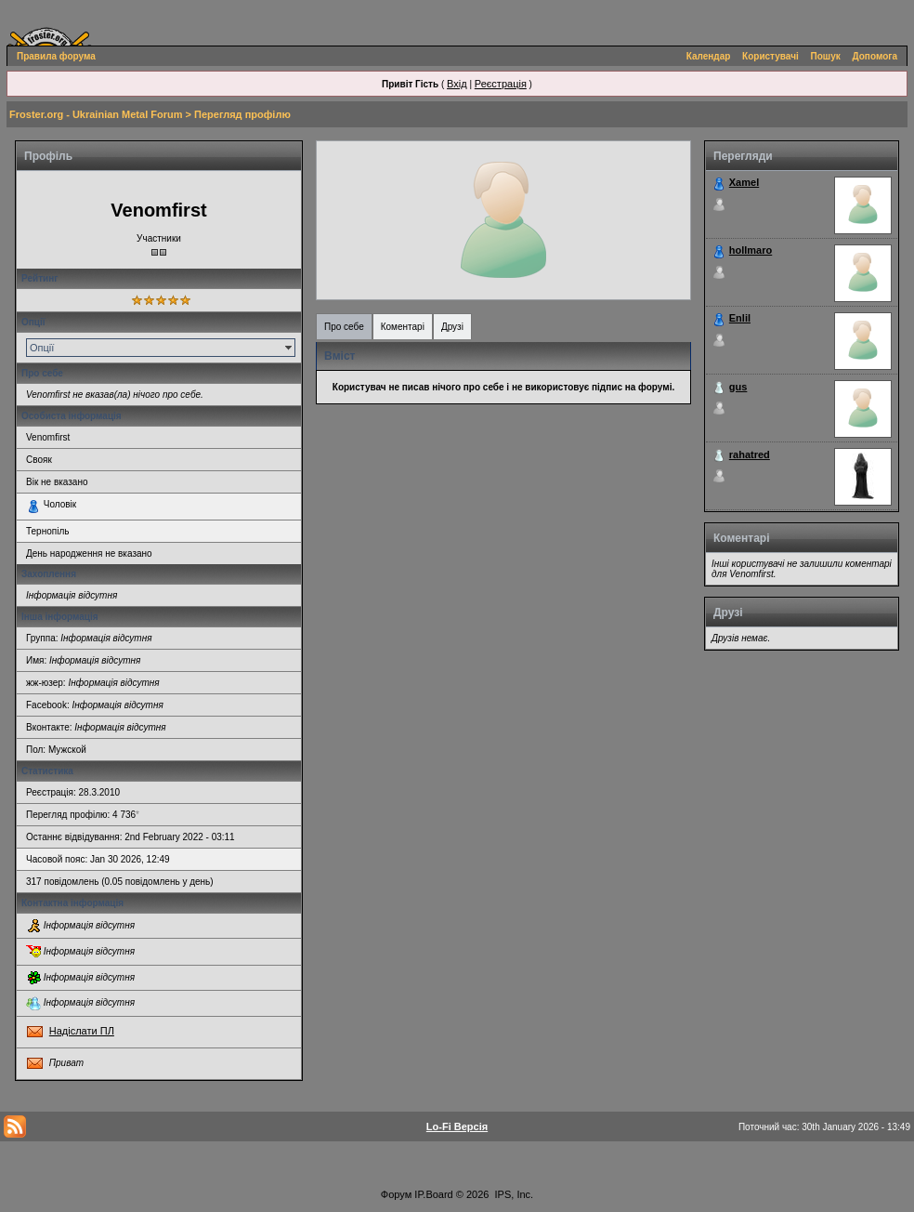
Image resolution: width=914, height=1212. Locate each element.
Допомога (875, 56)
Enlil (740, 317)
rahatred (749, 454)
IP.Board (433, 1194)
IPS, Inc (513, 1194)
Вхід (457, 83)
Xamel (744, 182)
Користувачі (770, 56)
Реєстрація (501, 83)
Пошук (826, 56)
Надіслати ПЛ (81, 1030)
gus (738, 386)
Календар (708, 56)
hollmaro (750, 250)
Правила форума (56, 56)
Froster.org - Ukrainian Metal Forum (95, 114)
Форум (396, 1194)
